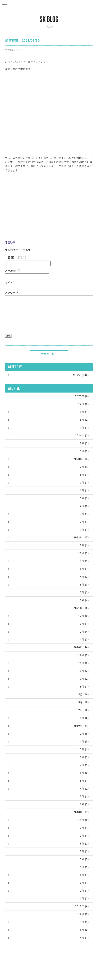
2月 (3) (48, 592)
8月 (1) (48, 412)
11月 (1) (48, 553)
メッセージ (11, 292)
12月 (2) (48, 404)
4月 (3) (48, 576)
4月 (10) (48, 694)
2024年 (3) (48, 435)
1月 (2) (48, 804)
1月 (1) (48, 427)
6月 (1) (48, 490)
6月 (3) (48, 859)
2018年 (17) (48, 812)
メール (12, 270)
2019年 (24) (48, 725)
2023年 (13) (48, 459)
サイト (9, 282)
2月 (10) (48, 710)
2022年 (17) (48, 537)
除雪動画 (10, 242)
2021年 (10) (48, 608)
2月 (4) (48, 631)
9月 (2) (48, 678)
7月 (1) (48, 482)
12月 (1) (48, 545)
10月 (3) (48, 670)
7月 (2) (48, 851)
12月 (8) (48, 733)
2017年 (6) (48, 906)
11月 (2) (48, 663)
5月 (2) (48, 419)
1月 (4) (48, 600)
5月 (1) (48, 451)
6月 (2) (48, 772)
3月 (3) (48, 584)
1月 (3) (48, 639)
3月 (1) (48, 514)
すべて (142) (48, 375)
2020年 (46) (48, 647)
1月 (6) (48, 718)
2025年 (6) (48, 396)
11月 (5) (48, 741)
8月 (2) (48, 843)
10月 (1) (48, 749)
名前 (17, 257)
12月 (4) (48, 466)
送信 (8, 335)
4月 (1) (48, 875)
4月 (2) (48, 506)
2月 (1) (48, 521)
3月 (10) (48, 702)
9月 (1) (48, 835)
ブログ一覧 (49, 354)
